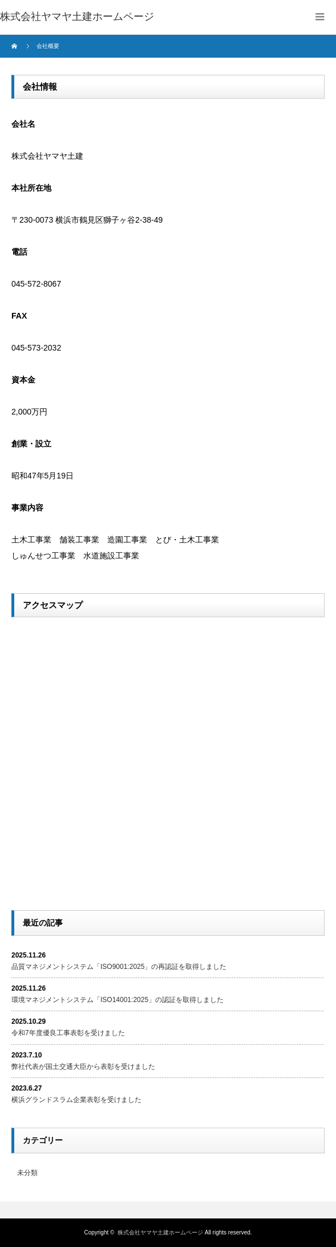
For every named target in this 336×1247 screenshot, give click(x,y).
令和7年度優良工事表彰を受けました (68, 1033)
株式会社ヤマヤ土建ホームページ (160, 1232)
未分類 (27, 1173)
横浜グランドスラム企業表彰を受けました (76, 1100)
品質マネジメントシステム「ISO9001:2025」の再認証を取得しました (118, 967)
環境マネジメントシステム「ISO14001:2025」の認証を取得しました (117, 1000)
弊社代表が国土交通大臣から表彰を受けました (83, 1067)
